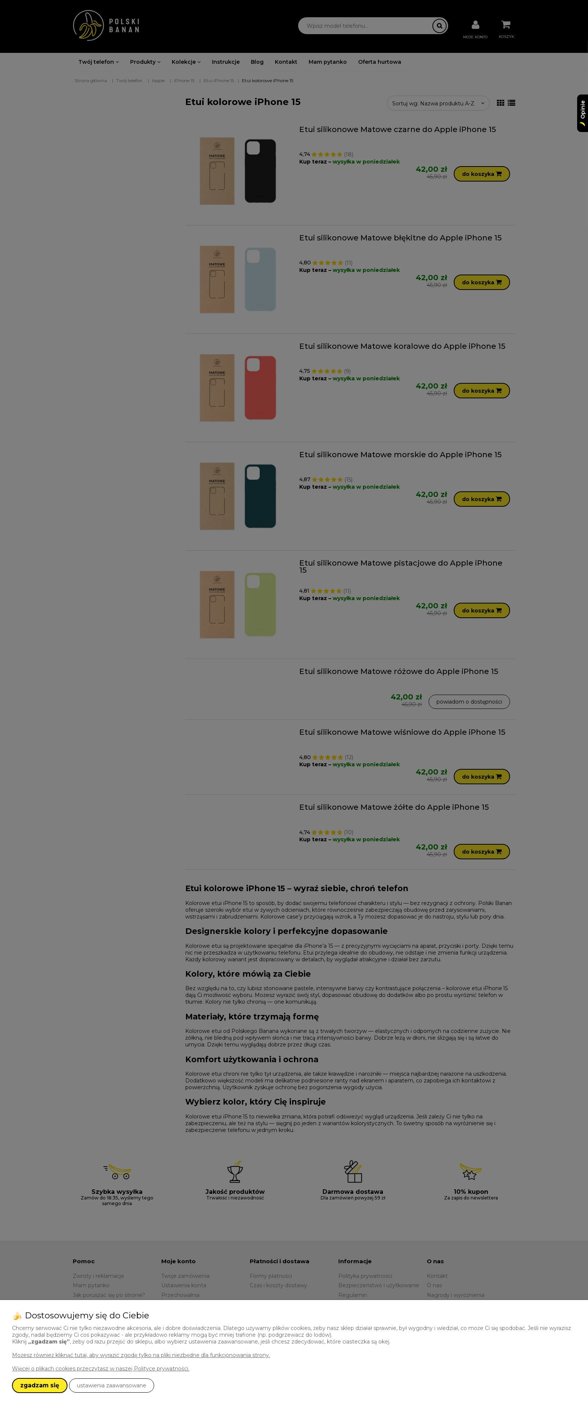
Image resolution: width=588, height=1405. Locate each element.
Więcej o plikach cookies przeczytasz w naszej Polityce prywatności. (100, 1368)
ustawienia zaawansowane (111, 1385)
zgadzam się (39, 1385)
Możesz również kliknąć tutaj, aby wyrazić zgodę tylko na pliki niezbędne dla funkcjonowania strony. (141, 1355)
